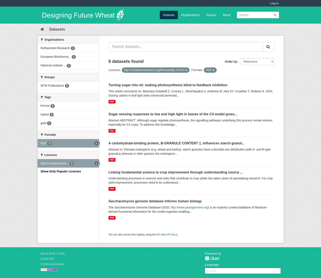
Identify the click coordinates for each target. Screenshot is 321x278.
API (158, 234)
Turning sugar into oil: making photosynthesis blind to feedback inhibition (168, 85)
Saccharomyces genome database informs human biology (155, 201)
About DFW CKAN (52, 253)
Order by (231, 61)
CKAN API (47, 259)
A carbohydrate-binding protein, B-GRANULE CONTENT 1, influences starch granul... (177, 143)
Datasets (169, 15)
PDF (112, 101)
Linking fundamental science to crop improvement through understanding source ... (176, 172)
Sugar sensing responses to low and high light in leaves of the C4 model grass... (173, 114)
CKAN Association (52, 264)
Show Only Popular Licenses (61, 171)
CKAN (212, 258)
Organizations (190, 15)
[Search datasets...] (186, 47)
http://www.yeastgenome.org (189, 207)
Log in (274, 3)
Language (212, 264)
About (227, 15)
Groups (211, 15)
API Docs (171, 234)
